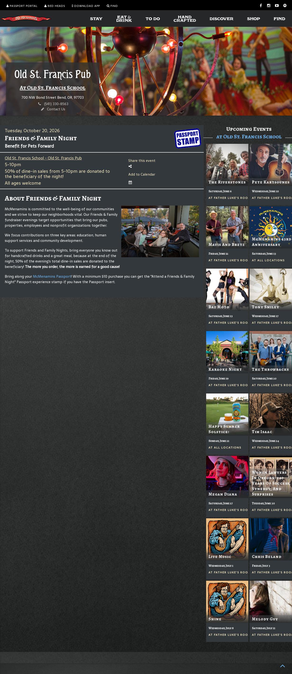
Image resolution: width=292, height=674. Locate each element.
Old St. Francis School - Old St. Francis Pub (43, 158)
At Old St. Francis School (52, 87)
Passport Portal (21, 6)
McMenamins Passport (52, 276)
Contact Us (56, 109)
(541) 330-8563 (56, 104)
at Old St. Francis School (249, 136)
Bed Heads (54, 6)
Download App (86, 6)
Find (112, 6)
